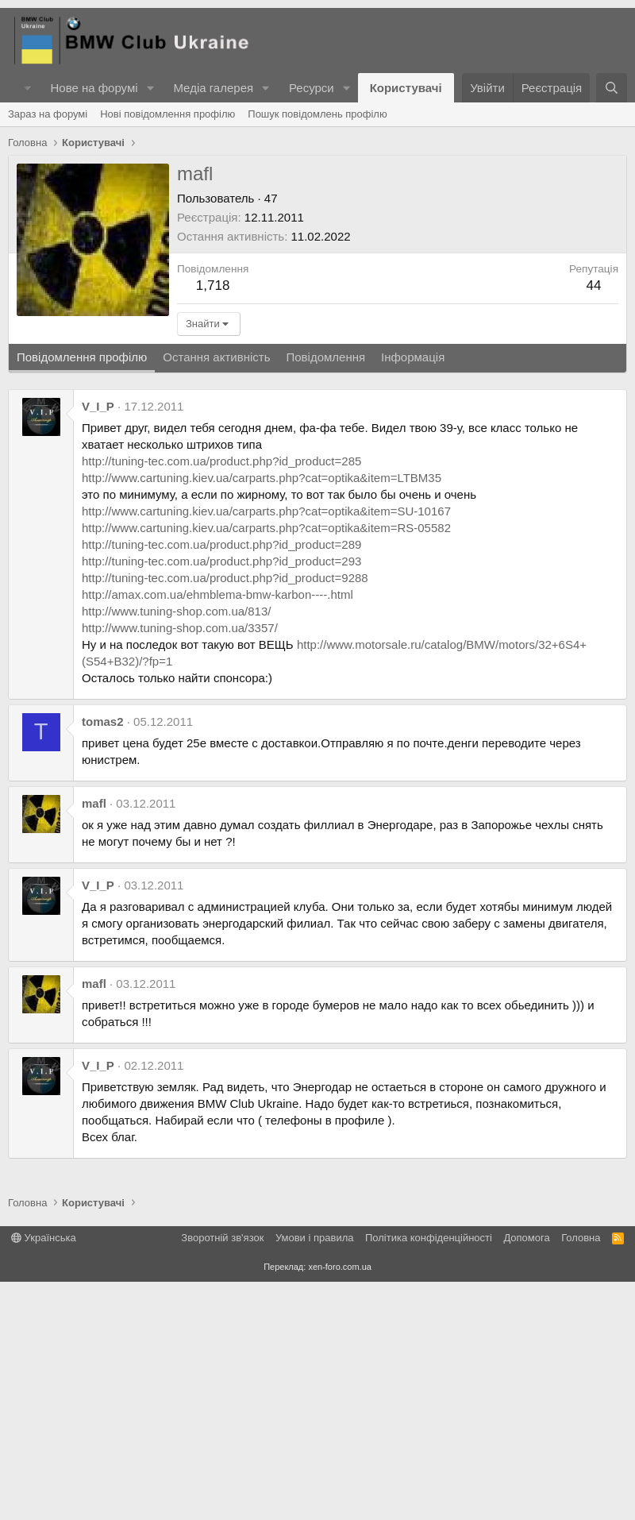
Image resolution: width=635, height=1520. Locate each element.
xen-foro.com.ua (339, 1505)
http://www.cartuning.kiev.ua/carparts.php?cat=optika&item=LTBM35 (261, 716)
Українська (43, 1476)
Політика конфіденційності (428, 1476)
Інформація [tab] (412, 595)
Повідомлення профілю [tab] (82, 595)
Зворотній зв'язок (222, 1476)
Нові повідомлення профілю (167, 352)
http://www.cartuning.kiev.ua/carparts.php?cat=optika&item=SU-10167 (266, 749)
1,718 (213, 523)
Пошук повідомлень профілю (317, 352)
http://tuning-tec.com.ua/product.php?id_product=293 (221, 799)
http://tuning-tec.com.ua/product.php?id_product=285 (221, 699)
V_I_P (98, 644)
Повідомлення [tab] (325, 595)
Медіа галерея (213, 88)
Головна (580, 1476)
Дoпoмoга (526, 1476)
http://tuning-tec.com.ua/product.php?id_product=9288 (225, 816)
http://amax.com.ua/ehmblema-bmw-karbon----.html (217, 832)
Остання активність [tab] (216, 595)
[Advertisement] (317, 221)
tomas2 (103, 959)
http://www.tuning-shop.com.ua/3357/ (180, 866)
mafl (94, 1041)
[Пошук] (611, 87)
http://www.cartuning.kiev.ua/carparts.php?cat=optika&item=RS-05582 (266, 766)
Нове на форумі (93, 88)
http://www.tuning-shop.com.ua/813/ (176, 849)
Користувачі (406, 88)
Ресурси (311, 88)
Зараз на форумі (47, 352)
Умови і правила (314, 1476)
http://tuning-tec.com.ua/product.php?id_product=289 (221, 782)
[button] (150, 87)
